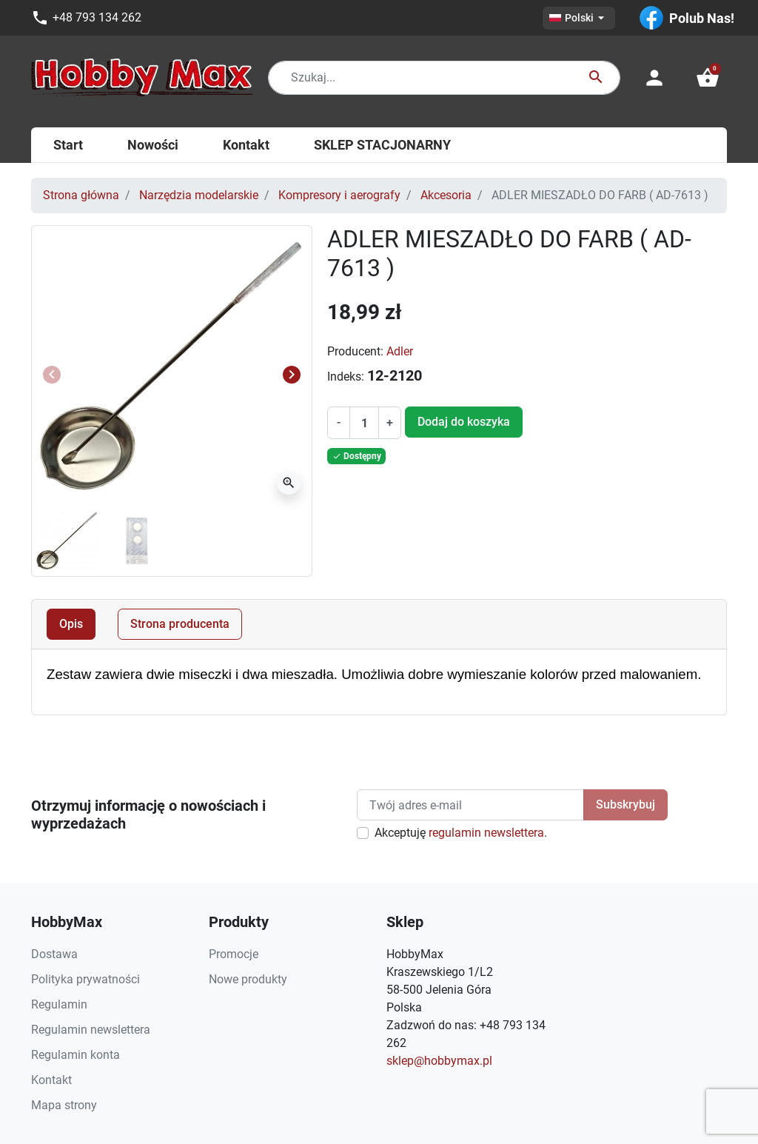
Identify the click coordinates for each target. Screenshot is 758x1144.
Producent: (355, 351)
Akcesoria (446, 195)
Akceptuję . (461, 833)
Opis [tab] (71, 624)
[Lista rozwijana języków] (579, 18)
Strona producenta (179, 624)
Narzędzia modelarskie (198, 195)
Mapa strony (64, 1105)
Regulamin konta (75, 1055)
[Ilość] (364, 422)
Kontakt (51, 1080)
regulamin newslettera (486, 833)
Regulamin (59, 1004)
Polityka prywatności (85, 979)
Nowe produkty (248, 979)
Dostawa (54, 954)
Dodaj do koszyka (463, 422)
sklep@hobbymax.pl (439, 1061)
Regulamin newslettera (90, 1030)
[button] (707, 77)
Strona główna (81, 195)
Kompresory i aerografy (339, 195)
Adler (399, 351)
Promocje (233, 954)
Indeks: (345, 376)
